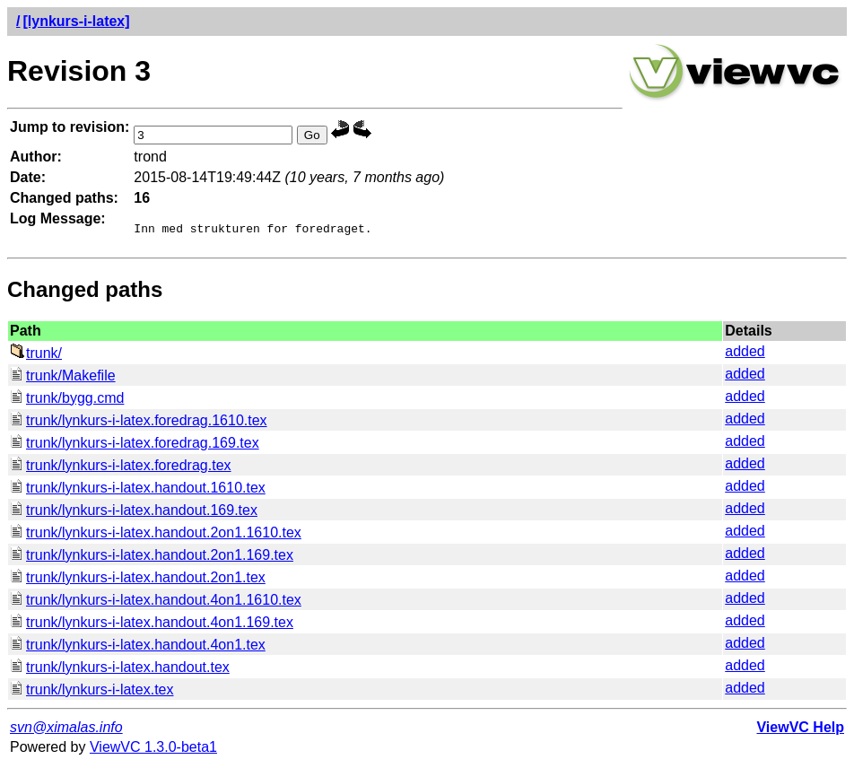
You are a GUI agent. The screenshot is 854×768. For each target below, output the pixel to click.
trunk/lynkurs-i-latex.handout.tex (120, 669)
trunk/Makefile (63, 378)
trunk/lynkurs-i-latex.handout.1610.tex (138, 490)
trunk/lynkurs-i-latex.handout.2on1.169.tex (151, 557)
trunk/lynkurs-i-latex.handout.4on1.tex (138, 647)
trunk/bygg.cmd (67, 400)
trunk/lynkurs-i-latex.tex (92, 692)
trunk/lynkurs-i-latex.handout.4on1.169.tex (151, 625)
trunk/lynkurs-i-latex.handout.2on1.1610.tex (155, 535)
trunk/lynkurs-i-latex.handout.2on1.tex (138, 580)
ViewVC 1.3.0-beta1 (153, 749)
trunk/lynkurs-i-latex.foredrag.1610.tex (138, 423)
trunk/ (36, 355)
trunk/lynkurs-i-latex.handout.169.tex (133, 512)
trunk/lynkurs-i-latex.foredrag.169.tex (134, 445)
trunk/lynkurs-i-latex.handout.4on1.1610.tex (155, 602)
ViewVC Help (800, 729)
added (745, 354)
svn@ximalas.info (66, 729)
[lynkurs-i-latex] (75, 21)
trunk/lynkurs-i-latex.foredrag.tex (120, 468)
